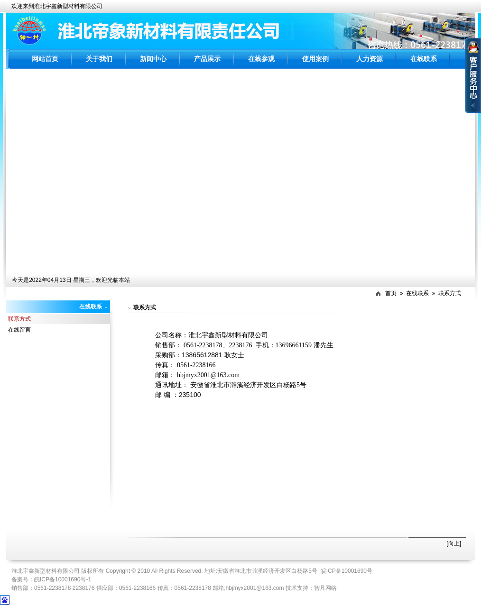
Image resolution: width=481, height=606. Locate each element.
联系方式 (449, 293)
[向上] (453, 543)
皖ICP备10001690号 (346, 571)
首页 (391, 293)
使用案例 (315, 59)
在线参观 (261, 59)
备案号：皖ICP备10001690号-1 (51, 579)
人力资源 (369, 59)
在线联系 (423, 59)
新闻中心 (153, 59)
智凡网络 (325, 588)
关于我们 (99, 59)
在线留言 (19, 329)
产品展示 (207, 59)
